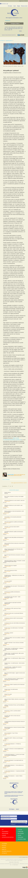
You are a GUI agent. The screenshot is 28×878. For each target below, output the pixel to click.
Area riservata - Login (4, 3)
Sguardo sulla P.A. (9, 40)
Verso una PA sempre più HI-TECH (10, 570)
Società (4, 847)
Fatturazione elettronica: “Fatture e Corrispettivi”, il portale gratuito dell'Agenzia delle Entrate (14, 561)
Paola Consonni (5, 717)
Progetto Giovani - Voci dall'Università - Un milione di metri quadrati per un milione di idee (13, 649)
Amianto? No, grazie (8, 694)
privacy (24, 823)
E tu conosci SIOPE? (8, 581)
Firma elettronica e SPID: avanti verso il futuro (12, 608)
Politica (4, 845)
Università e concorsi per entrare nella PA (11, 526)
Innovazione (5, 833)
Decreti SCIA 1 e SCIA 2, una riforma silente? (12, 710)
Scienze (4, 835)
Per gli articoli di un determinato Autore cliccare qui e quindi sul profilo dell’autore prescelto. (14, 796)
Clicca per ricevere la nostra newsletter (19, 821)
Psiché (19, 835)
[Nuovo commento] (6, 479)
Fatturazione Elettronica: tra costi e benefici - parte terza (14, 500)
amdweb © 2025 (24, 857)
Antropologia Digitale (8, 837)
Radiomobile (5, 831)
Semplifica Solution (7, 566)
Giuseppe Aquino (7, 501)
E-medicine (20, 831)
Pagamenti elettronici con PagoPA (10, 565)
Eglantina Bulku (11, 474)
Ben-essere (21, 833)
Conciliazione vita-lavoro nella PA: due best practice (13, 618)
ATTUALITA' (2, 40)
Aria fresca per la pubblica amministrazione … (12, 591)
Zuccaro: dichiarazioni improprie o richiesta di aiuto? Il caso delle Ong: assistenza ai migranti (14, 679)
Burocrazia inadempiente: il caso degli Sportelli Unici (13, 760)
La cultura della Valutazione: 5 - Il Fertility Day (12, 743)
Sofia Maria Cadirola (6, 680)
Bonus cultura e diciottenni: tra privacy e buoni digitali (13, 496)
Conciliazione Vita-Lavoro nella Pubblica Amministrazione (14, 623)
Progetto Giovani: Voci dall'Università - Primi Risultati (13, 627)
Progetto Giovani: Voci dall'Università (11, 689)
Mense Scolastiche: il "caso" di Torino (11, 733)
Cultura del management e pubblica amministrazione (13, 521)
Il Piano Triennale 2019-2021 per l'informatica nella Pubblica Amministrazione (13, 549)
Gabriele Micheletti (6, 644)
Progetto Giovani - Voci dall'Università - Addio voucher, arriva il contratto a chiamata (14, 654)
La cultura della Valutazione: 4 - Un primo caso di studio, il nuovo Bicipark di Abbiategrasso (14, 755)
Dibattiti (4, 849)
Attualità (4, 853)
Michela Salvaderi (7, 517)
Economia (4, 843)
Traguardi (20, 837)
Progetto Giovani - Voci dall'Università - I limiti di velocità (14, 663)
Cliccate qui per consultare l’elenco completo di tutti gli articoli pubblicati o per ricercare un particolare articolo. (14, 792)
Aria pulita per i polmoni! (8, 632)
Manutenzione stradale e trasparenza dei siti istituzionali (14, 684)
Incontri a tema (22, 839)
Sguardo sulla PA (7, 492)
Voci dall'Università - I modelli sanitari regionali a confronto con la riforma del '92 (13, 667)
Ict (2, 829)
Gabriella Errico (5, 674)
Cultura (20, 829)
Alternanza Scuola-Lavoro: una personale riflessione (13, 613)
